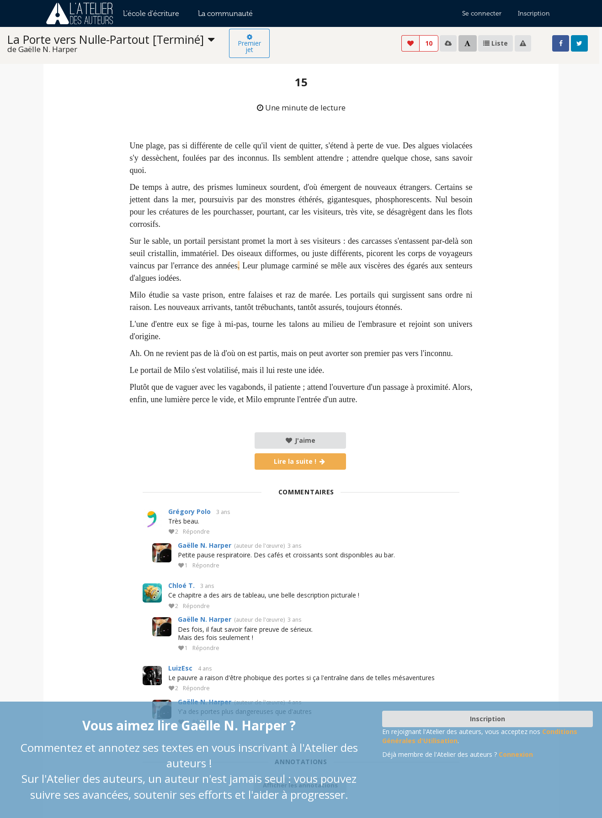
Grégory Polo (189, 511)
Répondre (196, 532)
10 (428, 43)
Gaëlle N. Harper (204, 545)
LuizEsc (180, 668)
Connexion (516, 754)
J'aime (300, 440)
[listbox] (118, 43)
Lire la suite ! (300, 461)
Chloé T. (181, 585)
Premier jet (249, 44)
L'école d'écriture (151, 13)
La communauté (225, 13)
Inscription (534, 13)
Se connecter (481, 13)
